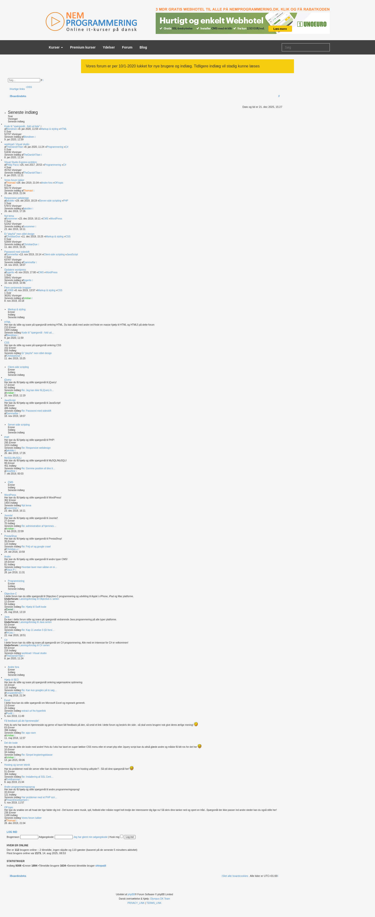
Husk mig (116, 837)
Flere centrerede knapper (17, 287)
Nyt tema (9, 216)
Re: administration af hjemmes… (39, 526)
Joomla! (8, 515)
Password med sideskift (16, 252)
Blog (143, 47)
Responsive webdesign (16, 198)
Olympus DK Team (160, 898)
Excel (7, 700)
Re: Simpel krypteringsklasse (37, 754)
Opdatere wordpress (15, 269)
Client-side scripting (54, 254)
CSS (68, 236)
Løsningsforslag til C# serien (34, 645)
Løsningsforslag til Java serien (35, 622)
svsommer (11, 218)
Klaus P (10, 569)
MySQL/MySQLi (13, 458)
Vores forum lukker (14, 180)
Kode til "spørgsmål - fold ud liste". (22, 126)
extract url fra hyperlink (34, 711)
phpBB (131, 894)
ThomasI (11, 182)
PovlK (9, 713)
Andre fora (47, 182)
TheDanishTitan (14, 147)
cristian (27, 298)
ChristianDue (13, 236)
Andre (7, 556)
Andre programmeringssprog (19, 787)
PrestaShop (10, 536)
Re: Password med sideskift (36, 410)
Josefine (10, 471)
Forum (127, 47)
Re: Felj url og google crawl (36, 546)
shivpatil (100, 865)
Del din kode (11, 743)
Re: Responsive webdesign (36, 448)
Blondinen (11, 129)
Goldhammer (13, 779)
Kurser (56, 47)
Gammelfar (12, 254)
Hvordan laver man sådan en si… (39, 567)
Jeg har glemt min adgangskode (90, 837)
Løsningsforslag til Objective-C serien (39, 599)
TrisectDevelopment (17, 800)
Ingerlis (10, 272)
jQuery (7, 379)
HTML (63, 129)
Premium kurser (83, 47)
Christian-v (12, 549)
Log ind (12, 831)
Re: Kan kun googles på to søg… (39, 690)
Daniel (9, 609)
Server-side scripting (50, 200)
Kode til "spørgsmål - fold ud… (38, 332)
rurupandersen (14, 693)
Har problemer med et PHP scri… (39, 797)
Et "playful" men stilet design (19, 234)
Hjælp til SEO (11, 679)
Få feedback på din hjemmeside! (21, 721)
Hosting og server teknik (17, 765)
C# (66, 147)
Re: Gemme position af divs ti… (38, 468)
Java (6, 617)
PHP (65, 200)
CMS (45, 218)
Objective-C (10, 593)
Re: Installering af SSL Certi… (37, 776)
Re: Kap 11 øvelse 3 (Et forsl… (38, 630)
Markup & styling (49, 129)
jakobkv (10, 200)
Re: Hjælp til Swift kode (34, 607)
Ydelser (109, 47)
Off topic (59, 182)
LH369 (9, 290)
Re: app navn (29, 732)
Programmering (55, 147)
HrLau (9, 632)
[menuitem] (29, 87)
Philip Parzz (12, 165)
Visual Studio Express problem (20, 162)
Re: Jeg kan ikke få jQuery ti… (38, 390)
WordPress (56, 218)
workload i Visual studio (16, 144)
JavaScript (72, 254)
